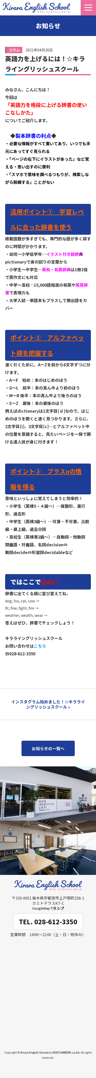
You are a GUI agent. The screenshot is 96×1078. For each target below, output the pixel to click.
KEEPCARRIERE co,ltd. (66, 1052)
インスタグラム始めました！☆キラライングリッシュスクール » (48, 704)
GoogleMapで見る (48, 908)
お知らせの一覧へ (48, 748)
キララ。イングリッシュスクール (36, 8)
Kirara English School (34, 1052)
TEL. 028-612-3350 (48, 921)
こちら (40, 646)
